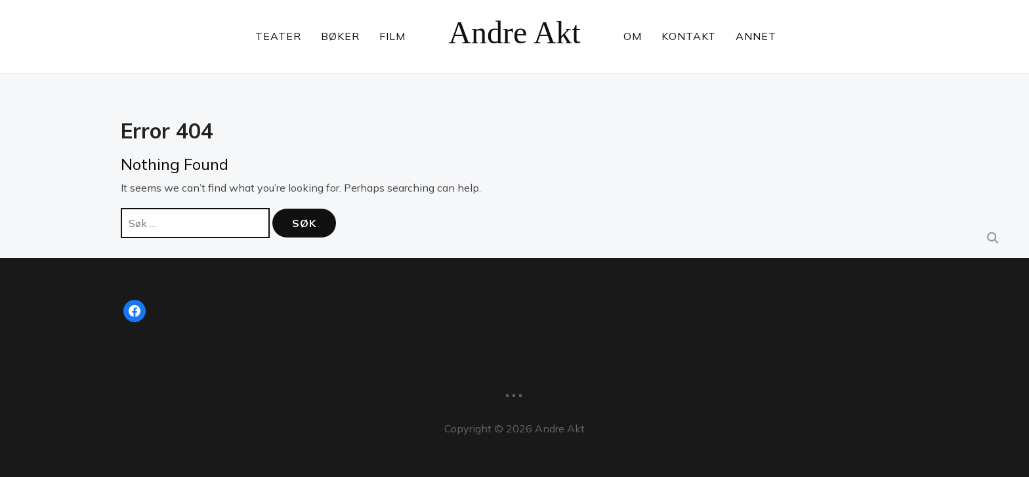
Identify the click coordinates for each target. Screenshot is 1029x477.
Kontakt (689, 36)
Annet (756, 36)
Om (632, 36)
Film (392, 36)
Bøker (340, 36)
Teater (278, 36)
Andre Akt (514, 32)
